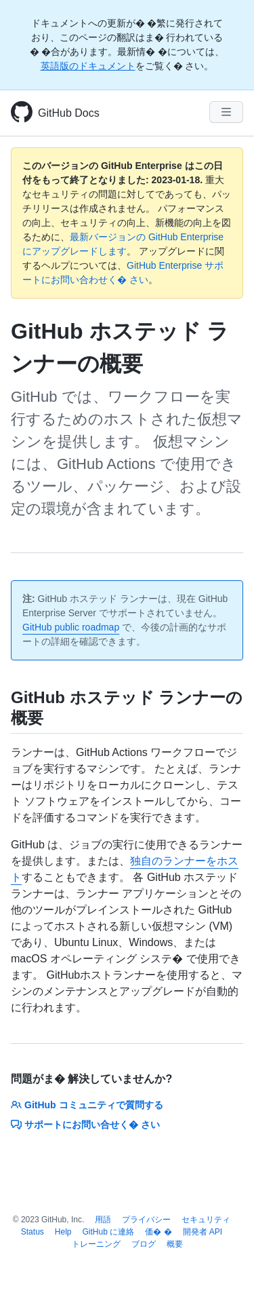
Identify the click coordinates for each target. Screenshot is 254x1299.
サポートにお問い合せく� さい (85, 1124)
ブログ (143, 1244)
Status (32, 1232)
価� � (158, 1232)
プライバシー (146, 1219)
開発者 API (203, 1232)
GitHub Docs (69, 113)
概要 (175, 1244)
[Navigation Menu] (226, 112)
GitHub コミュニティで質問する (87, 1104)
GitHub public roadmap (70, 627)
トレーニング (96, 1244)
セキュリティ (206, 1219)
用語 (103, 1219)
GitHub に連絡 (109, 1232)
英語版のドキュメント (88, 65)
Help (63, 1232)
